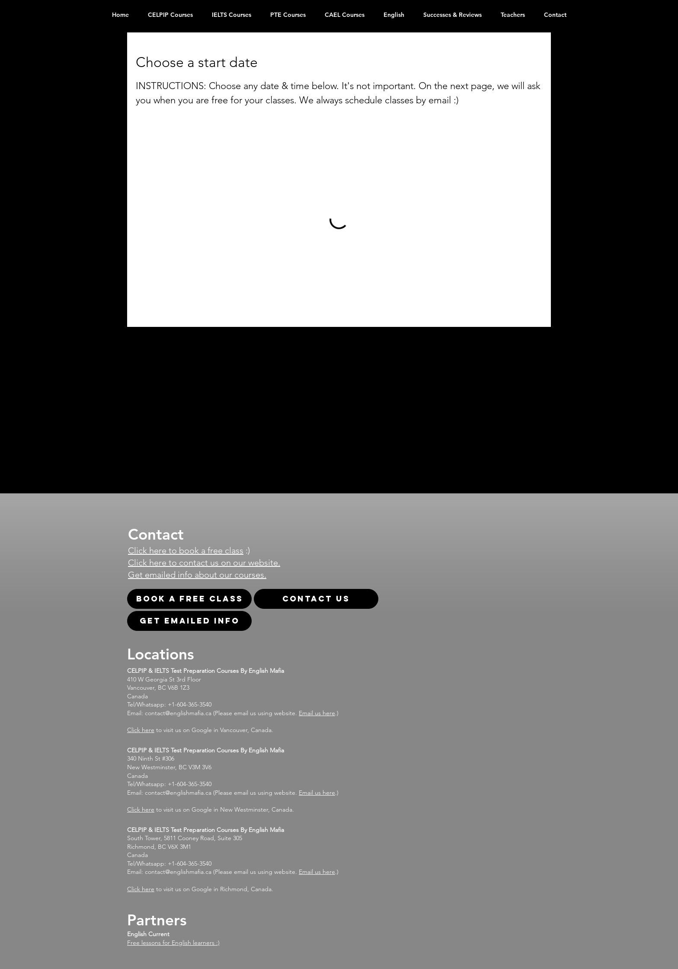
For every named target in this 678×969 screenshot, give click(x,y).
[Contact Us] (316, 599)
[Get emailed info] (189, 621)
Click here (140, 730)
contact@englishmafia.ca (178, 713)
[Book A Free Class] (189, 599)
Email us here (317, 713)
